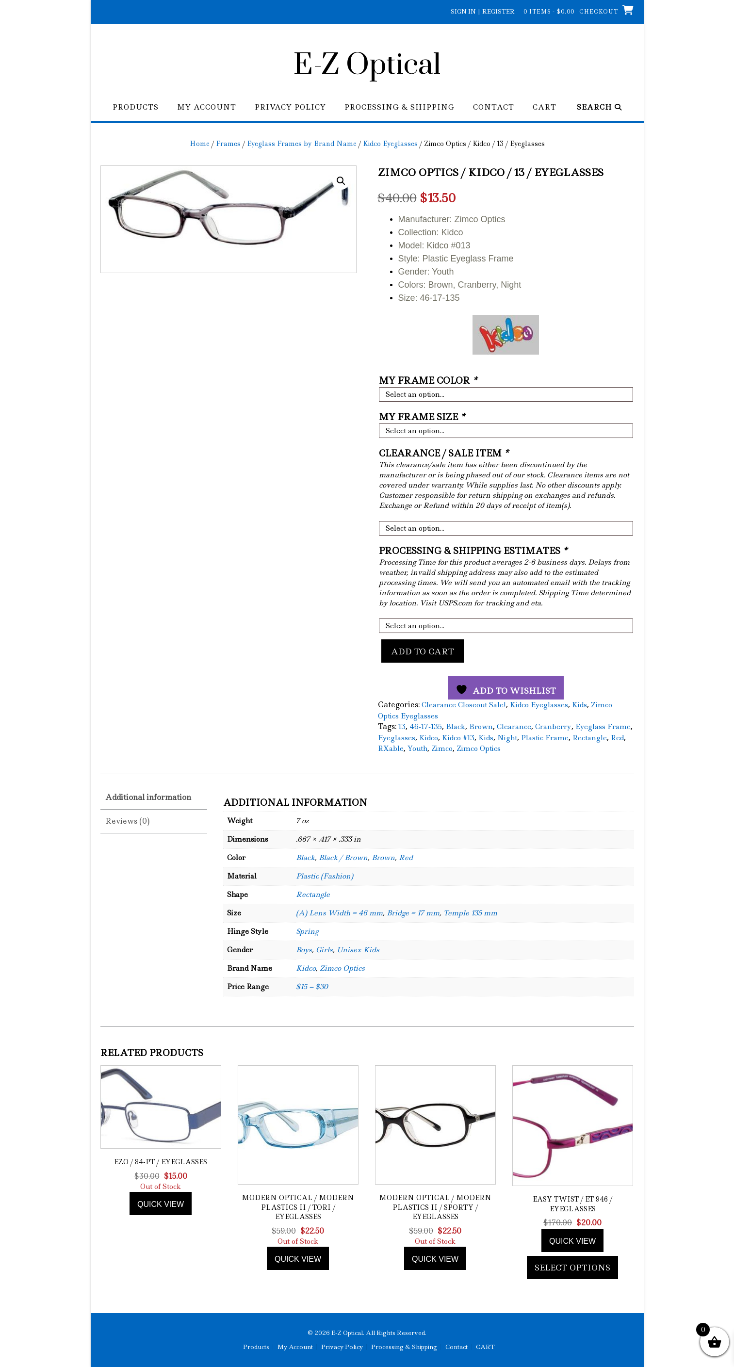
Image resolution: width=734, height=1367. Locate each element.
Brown (481, 727)
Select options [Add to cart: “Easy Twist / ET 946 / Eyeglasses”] (572, 1267)
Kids (579, 705)
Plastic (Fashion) (324, 876)
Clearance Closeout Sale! (464, 705)
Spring (307, 931)
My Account (206, 107)
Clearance (514, 727)
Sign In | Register (483, 11)
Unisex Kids (358, 950)
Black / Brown (343, 858)
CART (544, 107)
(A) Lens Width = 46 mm (339, 913)
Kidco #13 (458, 738)
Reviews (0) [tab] (127, 821)
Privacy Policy (290, 107)
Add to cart (422, 651)
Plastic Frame (545, 738)
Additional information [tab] (148, 797)
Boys (304, 950)
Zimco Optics (479, 748)
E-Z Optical (367, 65)
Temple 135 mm (470, 913)
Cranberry (553, 727)
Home (200, 143)
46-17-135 (425, 727)
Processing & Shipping (399, 107)
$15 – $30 (312, 987)
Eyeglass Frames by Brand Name (302, 143)
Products (136, 107)
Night (507, 738)
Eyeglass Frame (603, 727)
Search (599, 107)
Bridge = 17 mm (413, 913)
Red (617, 738)
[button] (341, 181)
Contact (493, 107)
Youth (417, 748)
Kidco (428, 738)
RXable (391, 748)
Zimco (442, 748)
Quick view (160, 1204)
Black (455, 727)
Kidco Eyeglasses (390, 143)
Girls (324, 950)
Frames (228, 143)
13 (402, 727)
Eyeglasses (396, 738)
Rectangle (589, 738)
